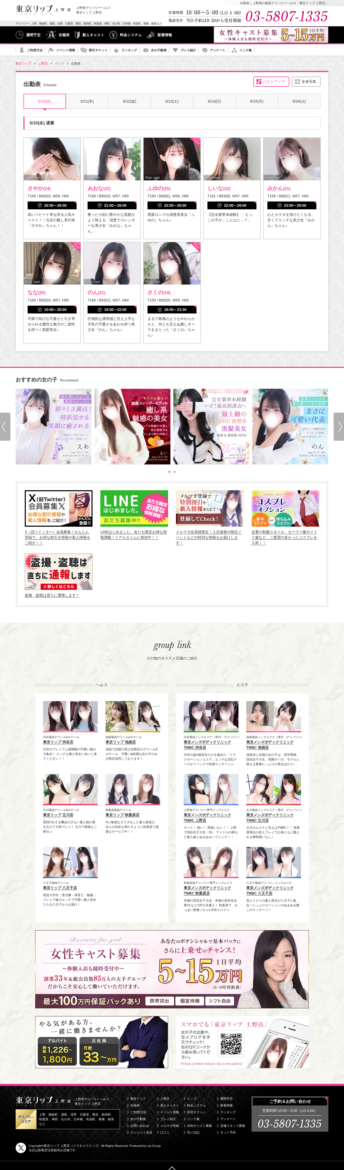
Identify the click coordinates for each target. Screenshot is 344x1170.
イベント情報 (65, 50)
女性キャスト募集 (199, 1126)
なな (36, 292)
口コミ (165, 1132)
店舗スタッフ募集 (232, 1126)
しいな (218, 188)
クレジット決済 (141, 1132)
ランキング (129, 50)
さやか (39, 188)
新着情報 (164, 35)
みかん (278, 188)
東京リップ (138, 1098)
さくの (159, 292)
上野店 (165, 1098)
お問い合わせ (139, 1126)
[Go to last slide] (5, 427)
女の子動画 (159, 50)
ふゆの (159, 188)
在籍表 (64, 35)
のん (96, 292)
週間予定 (33, 35)
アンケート (217, 50)
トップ (191, 1098)
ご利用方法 (34, 50)
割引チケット (98, 50)
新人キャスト (93, 35)
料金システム (131, 35)
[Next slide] (339, 427)
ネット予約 (228, 1132)
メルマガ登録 (169, 1126)
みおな (99, 188)
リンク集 (245, 50)
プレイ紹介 (188, 50)
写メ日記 (193, 1132)
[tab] (169, 472)
